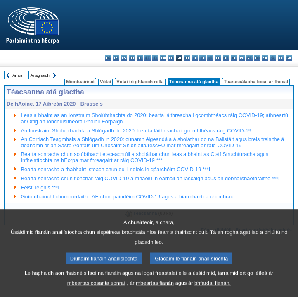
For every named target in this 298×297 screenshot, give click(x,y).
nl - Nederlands (234, 58)
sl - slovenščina (273, 58)
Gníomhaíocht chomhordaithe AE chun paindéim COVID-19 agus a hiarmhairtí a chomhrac (127, 196)
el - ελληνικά (155, 58)
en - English (163, 58)
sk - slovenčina (265, 58)
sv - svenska (289, 58)
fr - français (171, 58)
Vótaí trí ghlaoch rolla (139, 81)
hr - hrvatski (187, 58)
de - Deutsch (140, 58)
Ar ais (17, 75)
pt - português (249, 58)
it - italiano (195, 58)
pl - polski (242, 58)
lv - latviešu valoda (202, 58)
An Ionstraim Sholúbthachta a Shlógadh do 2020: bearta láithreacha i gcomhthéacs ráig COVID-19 (136, 130)
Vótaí (105, 81)
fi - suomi (281, 58)
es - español (116, 58)
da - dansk (132, 58)
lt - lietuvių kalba (210, 58)
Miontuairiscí (80, 81)
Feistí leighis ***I (40, 187)
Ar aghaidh (39, 75)
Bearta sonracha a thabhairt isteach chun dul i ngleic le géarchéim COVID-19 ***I (115, 169)
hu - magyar (218, 58)
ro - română (257, 58)
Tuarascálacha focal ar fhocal (256, 81)
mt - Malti (226, 58)
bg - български (108, 58)
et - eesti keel (147, 58)
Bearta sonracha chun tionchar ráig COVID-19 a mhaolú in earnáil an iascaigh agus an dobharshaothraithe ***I (150, 178)
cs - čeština (124, 58)
